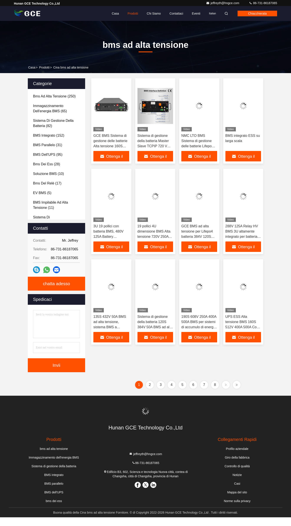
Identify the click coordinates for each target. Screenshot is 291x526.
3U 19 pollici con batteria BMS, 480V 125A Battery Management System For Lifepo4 (109, 236)
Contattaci (176, 13)
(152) (48, 135)
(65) (50, 108)
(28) (46, 164)
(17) (47, 183)
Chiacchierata (257, 13)
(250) (54, 96)
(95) (48, 154)
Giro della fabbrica (237, 457)
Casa (115, 13)
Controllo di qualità (237, 466)
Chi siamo (154, 13)
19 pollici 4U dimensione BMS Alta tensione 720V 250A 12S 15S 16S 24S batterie (153, 236)
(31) (47, 145)
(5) (42, 193)
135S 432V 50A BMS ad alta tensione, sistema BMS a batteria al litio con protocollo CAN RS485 (110, 327)
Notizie (237, 475)
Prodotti (133, 13)
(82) (53, 123)
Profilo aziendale (237, 449)
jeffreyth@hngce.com (223, 3)
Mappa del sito (237, 492)
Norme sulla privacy (237, 501)
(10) (48, 174)
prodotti (44, 67)
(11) (50, 205)
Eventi (196, 13)
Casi (237, 483)
